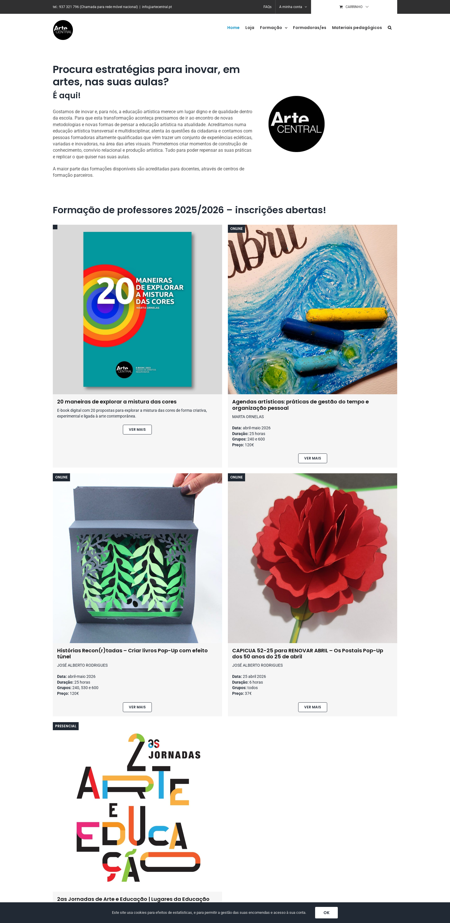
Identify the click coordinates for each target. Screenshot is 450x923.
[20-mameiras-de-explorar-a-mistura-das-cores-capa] (137, 227)
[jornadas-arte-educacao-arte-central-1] (137, 724)
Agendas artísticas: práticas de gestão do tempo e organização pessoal (300, 404)
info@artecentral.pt (157, 7)
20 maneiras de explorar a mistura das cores (116, 401)
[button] (389, 27)
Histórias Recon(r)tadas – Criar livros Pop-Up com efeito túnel (132, 653)
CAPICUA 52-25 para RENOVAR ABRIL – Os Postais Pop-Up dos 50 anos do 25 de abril (307, 653)
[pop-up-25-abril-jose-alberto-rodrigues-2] (312, 475)
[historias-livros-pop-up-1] (137, 475)
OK (326, 913)
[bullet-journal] (312, 227)
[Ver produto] (137, 429)
